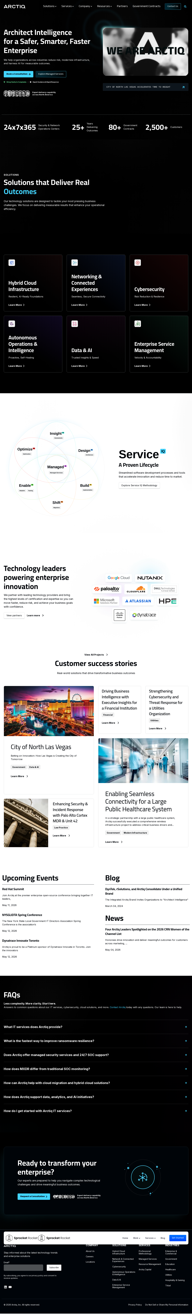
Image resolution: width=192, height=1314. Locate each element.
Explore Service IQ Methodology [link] (139, 485)
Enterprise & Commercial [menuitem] (171, 1252)
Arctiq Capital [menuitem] (145, 1269)
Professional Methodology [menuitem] (145, 1252)
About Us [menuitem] (90, 1251)
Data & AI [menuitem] (116, 1280)
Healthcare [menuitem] (170, 1269)
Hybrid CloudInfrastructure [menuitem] (118, 1252)
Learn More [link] (16, 304)
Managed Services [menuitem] (148, 1259)
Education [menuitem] (170, 1264)
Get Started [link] (178, 1238)
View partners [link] (14, 615)
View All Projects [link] (96, 654)
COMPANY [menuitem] (92, 1245)
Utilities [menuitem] (168, 1275)
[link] (14, 6)
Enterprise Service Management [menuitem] (121, 1286)
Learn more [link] (35, 615)
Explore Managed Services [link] (50, 74)
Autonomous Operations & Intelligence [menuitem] (123, 1273)
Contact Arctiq (117, 1007)
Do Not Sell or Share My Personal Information (166, 1305)
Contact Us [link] (172, 6)
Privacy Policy (135, 1305)
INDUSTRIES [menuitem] (172, 1245)
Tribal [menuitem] (168, 1285)
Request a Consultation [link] (33, 1196)
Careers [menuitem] (89, 1256)
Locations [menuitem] (90, 1262)
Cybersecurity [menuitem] (119, 1266)
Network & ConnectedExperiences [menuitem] (123, 1260)
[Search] (185, 6)
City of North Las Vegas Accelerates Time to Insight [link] (145, 87)
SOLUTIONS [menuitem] (119, 1245)
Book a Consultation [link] (18, 74)
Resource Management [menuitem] (150, 1264)
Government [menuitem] (171, 1259)
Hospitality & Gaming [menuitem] (175, 1280)
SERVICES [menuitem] (144, 1245)
